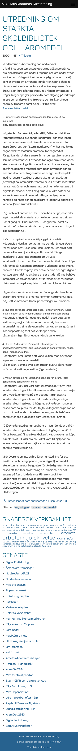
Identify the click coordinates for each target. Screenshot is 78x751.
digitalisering (19, 543)
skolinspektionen (12, 527)
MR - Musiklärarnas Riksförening (27, 4)
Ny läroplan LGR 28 (17, 573)
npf (63, 525)
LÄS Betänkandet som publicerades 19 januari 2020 (34, 500)
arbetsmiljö (18, 537)
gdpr (12, 525)
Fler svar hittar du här (15, 108)
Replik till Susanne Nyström (23, 703)
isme (26, 527)
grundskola (37, 543)
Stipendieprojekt (16, 590)
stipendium (54, 527)
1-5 (29, 543)
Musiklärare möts (16, 635)
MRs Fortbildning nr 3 (19, 686)
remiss (36, 507)
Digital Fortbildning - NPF (21, 708)
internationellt (38, 527)
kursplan (7, 543)
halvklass (71, 525)
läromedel (50, 507)
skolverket (59, 541)
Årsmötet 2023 (15, 714)
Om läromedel (14, 646)
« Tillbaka (25, 55)
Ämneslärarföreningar (19, 567)
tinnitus (68, 530)
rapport (55, 525)
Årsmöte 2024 (14, 669)
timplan (16, 541)
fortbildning (51, 530)
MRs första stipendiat (19, 675)
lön (67, 543)
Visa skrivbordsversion (39, 747)
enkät (61, 530)
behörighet (59, 543)
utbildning (70, 541)
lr (44, 543)
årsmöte (68, 533)
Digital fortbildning (17, 720)
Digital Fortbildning (17, 562)
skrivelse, (34, 546)
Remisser (12, 601)
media (72, 543)
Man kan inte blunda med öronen (26, 618)
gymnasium (66, 538)
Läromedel (12, 629)
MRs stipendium (15, 584)
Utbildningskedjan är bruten (23, 641)
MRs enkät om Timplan (20, 624)
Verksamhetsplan (17, 607)
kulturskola (45, 546)
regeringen (22, 507)
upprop (49, 541)
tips (47, 525)
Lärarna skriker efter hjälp (22, 697)
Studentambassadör (19, 579)
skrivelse (45, 537)
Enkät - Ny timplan (17, 596)
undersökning (68, 527)
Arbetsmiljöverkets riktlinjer (23, 658)
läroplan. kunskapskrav (30, 525)
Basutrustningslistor (19, 725)
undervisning (37, 541)
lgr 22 (49, 543)
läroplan (25, 541)
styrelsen (7, 530)
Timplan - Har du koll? (19, 663)
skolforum (8, 546)
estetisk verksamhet (42, 533)
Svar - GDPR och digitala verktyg (26, 680)
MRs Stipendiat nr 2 (18, 692)
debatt (7, 541)
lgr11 (5, 525)
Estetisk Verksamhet (18, 612)
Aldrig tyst (12, 652)
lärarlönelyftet (21, 546)
